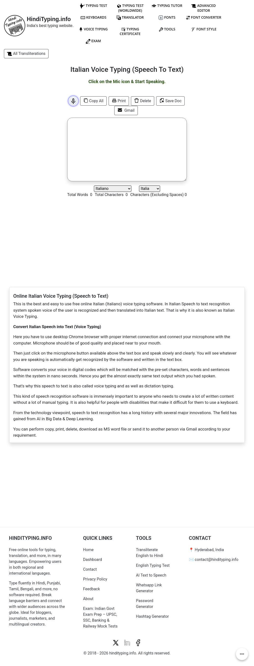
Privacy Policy (95, 579)
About (88, 598)
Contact (90, 569)
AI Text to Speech (151, 575)
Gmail (125, 110)
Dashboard (92, 559)
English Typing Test (153, 565)
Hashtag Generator (152, 616)
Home (88, 549)
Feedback (91, 589)
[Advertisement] (32, 136)
